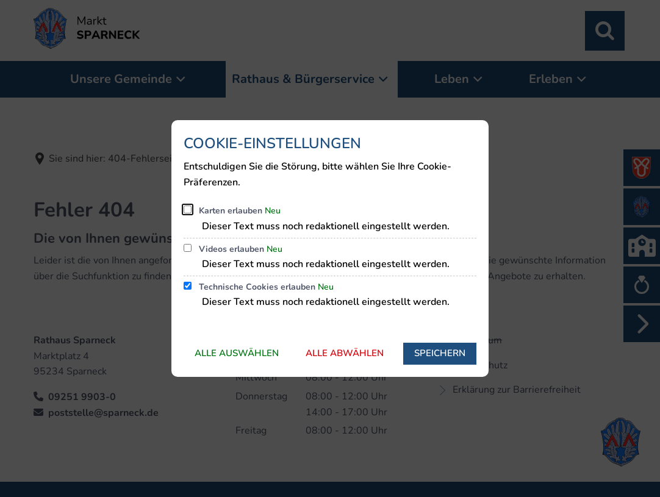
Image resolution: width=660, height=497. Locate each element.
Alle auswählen (237, 353)
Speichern (439, 353)
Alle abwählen (345, 353)
